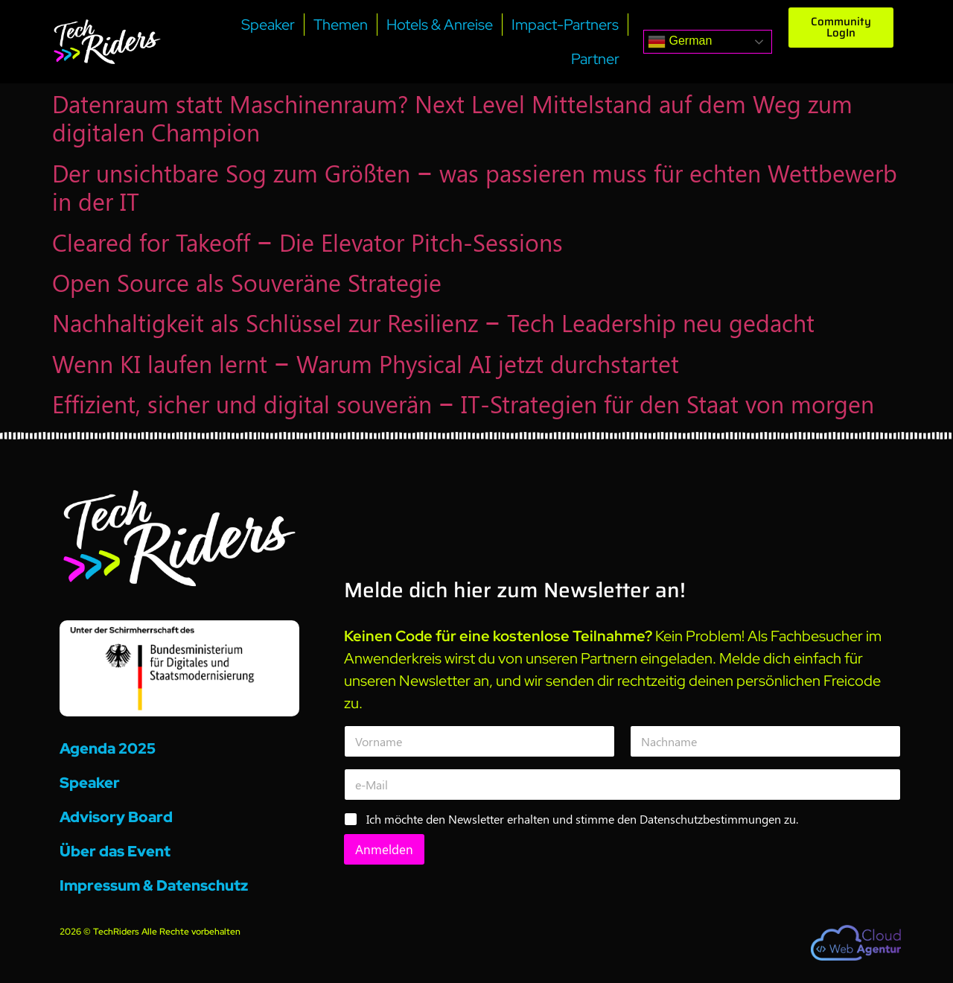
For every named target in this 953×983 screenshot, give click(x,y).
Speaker (268, 24)
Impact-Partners (565, 24)
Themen (340, 24)
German (680, 42)
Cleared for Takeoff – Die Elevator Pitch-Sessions (307, 242)
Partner (595, 59)
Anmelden (384, 849)
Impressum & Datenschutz (154, 885)
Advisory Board (116, 817)
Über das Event (115, 851)
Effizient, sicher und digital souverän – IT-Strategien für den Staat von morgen (463, 403)
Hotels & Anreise (439, 24)
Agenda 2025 (108, 748)
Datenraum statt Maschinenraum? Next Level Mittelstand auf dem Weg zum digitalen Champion (452, 117)
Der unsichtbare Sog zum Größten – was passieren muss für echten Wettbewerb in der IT (474, 186)
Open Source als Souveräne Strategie (247, 282)
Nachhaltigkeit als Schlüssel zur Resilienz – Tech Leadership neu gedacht (433, 322)
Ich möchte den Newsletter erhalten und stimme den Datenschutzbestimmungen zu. (582, 819)
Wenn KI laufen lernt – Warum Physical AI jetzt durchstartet (365, 363)
